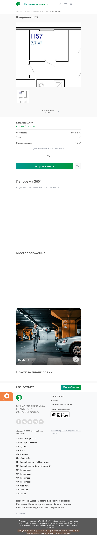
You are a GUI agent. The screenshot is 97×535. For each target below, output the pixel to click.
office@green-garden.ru (27, 411)
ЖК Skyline (21, 492)
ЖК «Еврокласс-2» (24, 469)
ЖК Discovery (22, 453)
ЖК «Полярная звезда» (26, 442)
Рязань (54, 400)
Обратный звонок (71, 387)
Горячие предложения (40, 502)
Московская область (61, 404)
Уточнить (76, 133)
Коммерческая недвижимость (32, 505)
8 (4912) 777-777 (25, 387)
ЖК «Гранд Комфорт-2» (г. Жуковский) (33, 465)
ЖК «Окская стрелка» (25, 438)
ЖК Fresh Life (22, 488)
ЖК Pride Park (22, 484)
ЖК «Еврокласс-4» (24, 476)
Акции (57, 502)
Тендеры (31, 498)
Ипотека (67, 502)
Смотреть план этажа (47, 111)
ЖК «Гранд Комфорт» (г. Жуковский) (32, 461)
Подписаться (6, 397)
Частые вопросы (61, 498)
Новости (20, 498)
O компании (44, 498)
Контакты (21, 502)
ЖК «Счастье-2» (23, 457)
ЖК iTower (20, 450)
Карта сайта (57, 505)
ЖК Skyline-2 (21, 446)
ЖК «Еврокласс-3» (24, 473)
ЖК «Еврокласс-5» (24, 480)
